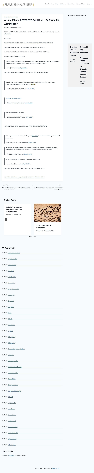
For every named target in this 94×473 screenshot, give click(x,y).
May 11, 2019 (23, 68)
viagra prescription (13, 385)
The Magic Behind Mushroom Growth (74, 51)
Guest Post (9, 214)
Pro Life (37, 177)
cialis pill (10, 397)
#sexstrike (35, 136)
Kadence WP (55, 468)
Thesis (9, 313)
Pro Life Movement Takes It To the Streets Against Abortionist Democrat (16, 187)
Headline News (49, 4)
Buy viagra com (12, 439)
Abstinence (14, 177)
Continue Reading (72, 60)
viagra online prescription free (16, 349)
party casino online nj (14, 253)
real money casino (13, 361)
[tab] (29, 236)
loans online (11, 283)
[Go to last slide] (6, 219)
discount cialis (12, 415)
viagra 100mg (11, 379)
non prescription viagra (14, 391)
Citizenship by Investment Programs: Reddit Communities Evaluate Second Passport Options (84, 62)
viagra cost (11, 301)
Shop (56, 4)
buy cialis (10, 331)
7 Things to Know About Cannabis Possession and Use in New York (48, 187)
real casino (11, 355)
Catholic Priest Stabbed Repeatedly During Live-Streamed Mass (14, 209)
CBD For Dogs (12, 445)
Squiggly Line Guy (10, 27)
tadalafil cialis (12, 277)
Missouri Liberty (80, 4)
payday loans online (13, 289)
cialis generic (11, 337)
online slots (11, 271)
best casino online (13, 433)
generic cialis (11, 325)
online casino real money (15, 367)
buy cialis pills (12, 403)
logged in (11, 455)
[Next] (59, 219)
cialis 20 (10, 319)
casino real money (13, 427)
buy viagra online (12, 259)
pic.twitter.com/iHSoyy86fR (13, 98)
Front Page (7, 17)
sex (42, 177)
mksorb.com (11, 409)
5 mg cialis (11, 307)
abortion (7, 177)
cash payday (11, 295)
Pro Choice (30, 177)
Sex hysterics (14, 17)
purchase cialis (12, 421)
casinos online (12, 265)
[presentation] (47, 213)
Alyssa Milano (22, 177)
